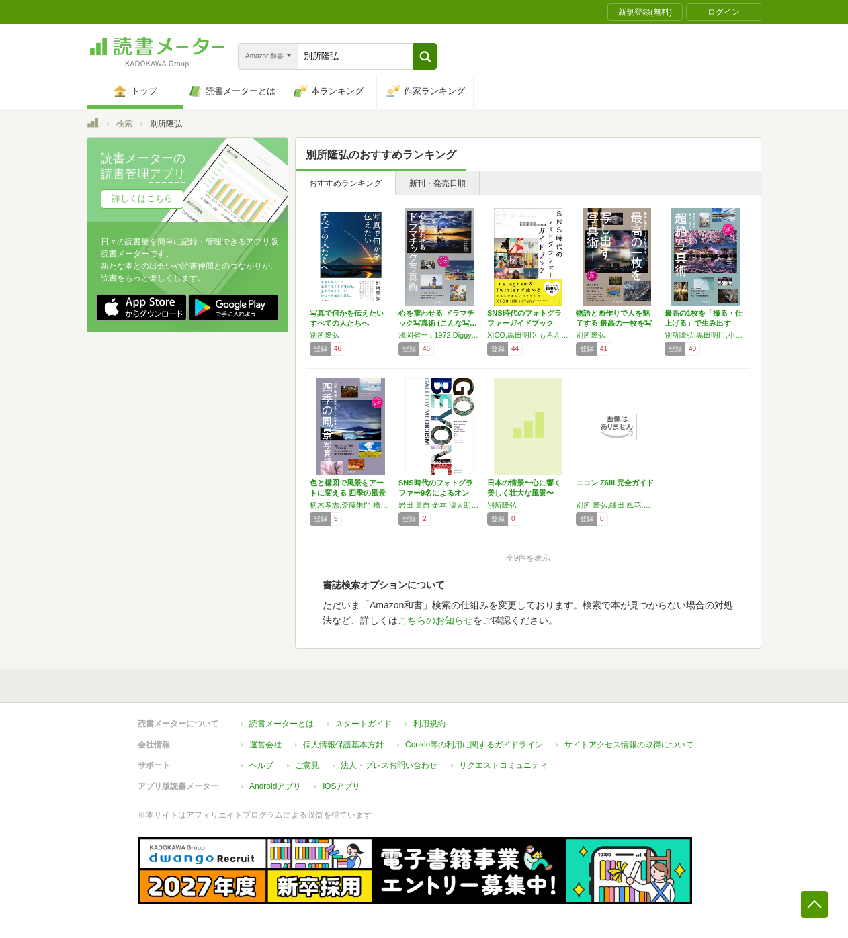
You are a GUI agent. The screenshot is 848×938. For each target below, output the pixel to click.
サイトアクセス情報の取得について (628, 745)
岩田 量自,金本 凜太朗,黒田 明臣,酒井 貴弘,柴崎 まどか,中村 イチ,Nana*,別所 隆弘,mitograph (439, 505)
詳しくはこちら (142, 198)
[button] (425, 56)
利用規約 (429, 724)
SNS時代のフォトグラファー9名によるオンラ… (435, 493)
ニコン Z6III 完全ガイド (615, 483)
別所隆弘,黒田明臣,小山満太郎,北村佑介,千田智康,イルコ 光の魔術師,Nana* (706, 335)
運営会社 (265, 745)
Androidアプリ (275, 786)
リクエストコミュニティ (503, 765)
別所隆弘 (324, 335)
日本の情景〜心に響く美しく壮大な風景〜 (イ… (524, 493)
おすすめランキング (345, 183)
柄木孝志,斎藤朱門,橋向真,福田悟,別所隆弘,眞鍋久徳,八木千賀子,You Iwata (351, 505)
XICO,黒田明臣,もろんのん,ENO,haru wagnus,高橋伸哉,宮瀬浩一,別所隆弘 (528, 335)
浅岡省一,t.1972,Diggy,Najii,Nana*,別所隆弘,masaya (439, 335)
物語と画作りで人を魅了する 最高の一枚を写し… (614, 323)
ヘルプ (261, 765)
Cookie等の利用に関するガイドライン (474, 745)
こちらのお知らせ (435, 620)
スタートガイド (363, 724)
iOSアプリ (341, 786)
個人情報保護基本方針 (343, 745)
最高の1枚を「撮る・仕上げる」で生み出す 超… (704, 323)
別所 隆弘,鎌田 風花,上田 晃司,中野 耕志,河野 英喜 (617, 505)
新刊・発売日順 (437, 183)
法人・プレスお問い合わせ (389, 765)
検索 (124, 123)
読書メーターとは (281, 724)
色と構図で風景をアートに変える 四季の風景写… (348, 493)
